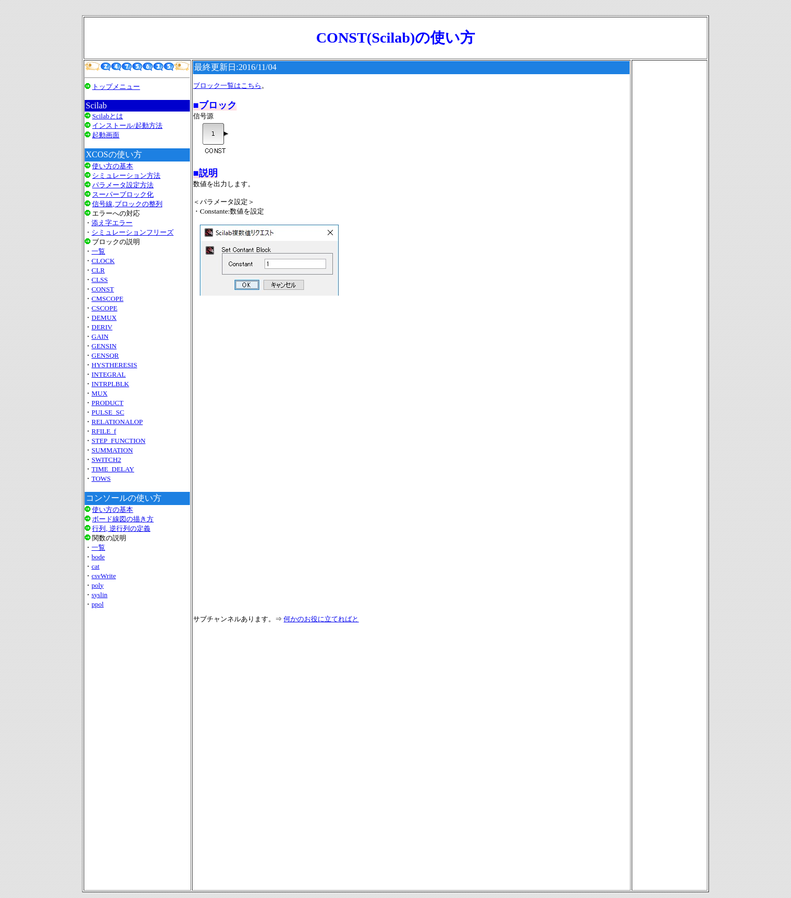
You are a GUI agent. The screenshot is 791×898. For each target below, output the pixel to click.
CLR (98, 270)
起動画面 (105, 135)
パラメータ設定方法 (123, 185)
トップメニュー (116, 86)
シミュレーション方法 (126, 175)
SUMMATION (112, 450)
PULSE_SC (108, 412)
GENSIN (104, 346)
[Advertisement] (137, 749)
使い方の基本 (112, 166)
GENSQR (105, 355)
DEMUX (104, 317)
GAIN (100, 336)
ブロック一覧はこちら (227, 85)
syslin (99, 595)
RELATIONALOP (117, 422)
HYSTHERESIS (114, 365)
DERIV (102, 327)
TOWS (101, 478)
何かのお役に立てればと (321, 619)
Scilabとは (107, 116)
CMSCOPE (108, 298)
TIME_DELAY (113, 469)
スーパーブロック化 (123, 194)
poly (98, 585)
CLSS (100, 280)
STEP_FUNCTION (119, 441)
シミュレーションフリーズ (133, 232)
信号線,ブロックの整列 (127, 204)
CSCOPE (104, 308)
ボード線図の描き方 (123, 519)
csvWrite (104, 576)
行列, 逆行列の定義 (121, 528)
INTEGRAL (109, 374)
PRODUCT (108, 403)
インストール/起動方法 (127, 125)
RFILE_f (104, 431)
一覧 (98, 251)
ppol (98, 604)
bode (98, 557)
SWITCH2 (106, 459)
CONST (103, 289)
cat (95, 566)
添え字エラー (112, 223)
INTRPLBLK (110, 384)
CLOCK (103, 261)
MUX (99, 393)
